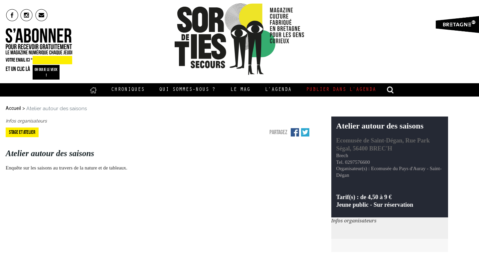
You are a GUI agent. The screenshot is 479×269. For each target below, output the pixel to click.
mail (41, 15)
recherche (390, 90)
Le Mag (240, 90)
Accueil (93, 90)
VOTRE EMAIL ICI (19, 60)
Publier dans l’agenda (341, 90)
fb (12, 15)
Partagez (278, 132)
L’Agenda (278, 90)
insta (26, 15)
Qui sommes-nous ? (187, 90)
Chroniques (127, 90)
